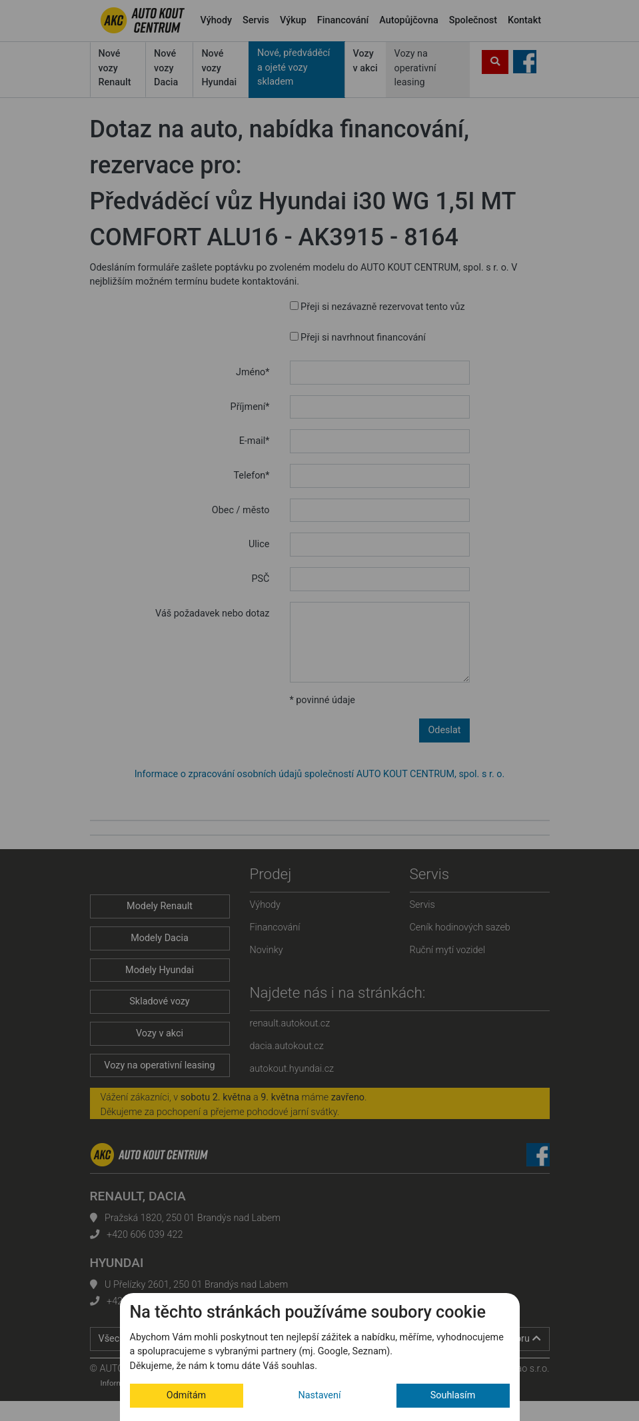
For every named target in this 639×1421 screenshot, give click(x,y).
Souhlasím (453, 1395)
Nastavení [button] (320, 1395)
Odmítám (186, 1395)
